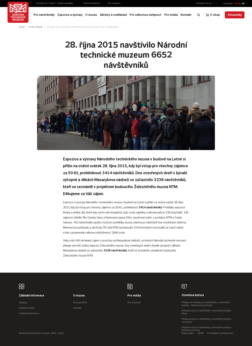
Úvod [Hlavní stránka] (21, 27)
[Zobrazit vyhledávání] (198, 14)
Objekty (23, 302)
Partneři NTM (80, 302)
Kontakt (77, 308)
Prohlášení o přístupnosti (220, 333)
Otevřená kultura (91, 3)
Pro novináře (134, 302)
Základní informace (31, 295)
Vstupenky (235, 14)
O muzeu (79, 295)
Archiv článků (35, 27)
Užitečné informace (29, 313)
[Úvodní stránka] (18, 12)
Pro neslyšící (114, 3)
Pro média (134, 295)
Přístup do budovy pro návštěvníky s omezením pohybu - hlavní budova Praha (206, 304)
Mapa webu (188, 333)
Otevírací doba (26, 308)
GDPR (201, 333)
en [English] (243, 3)
